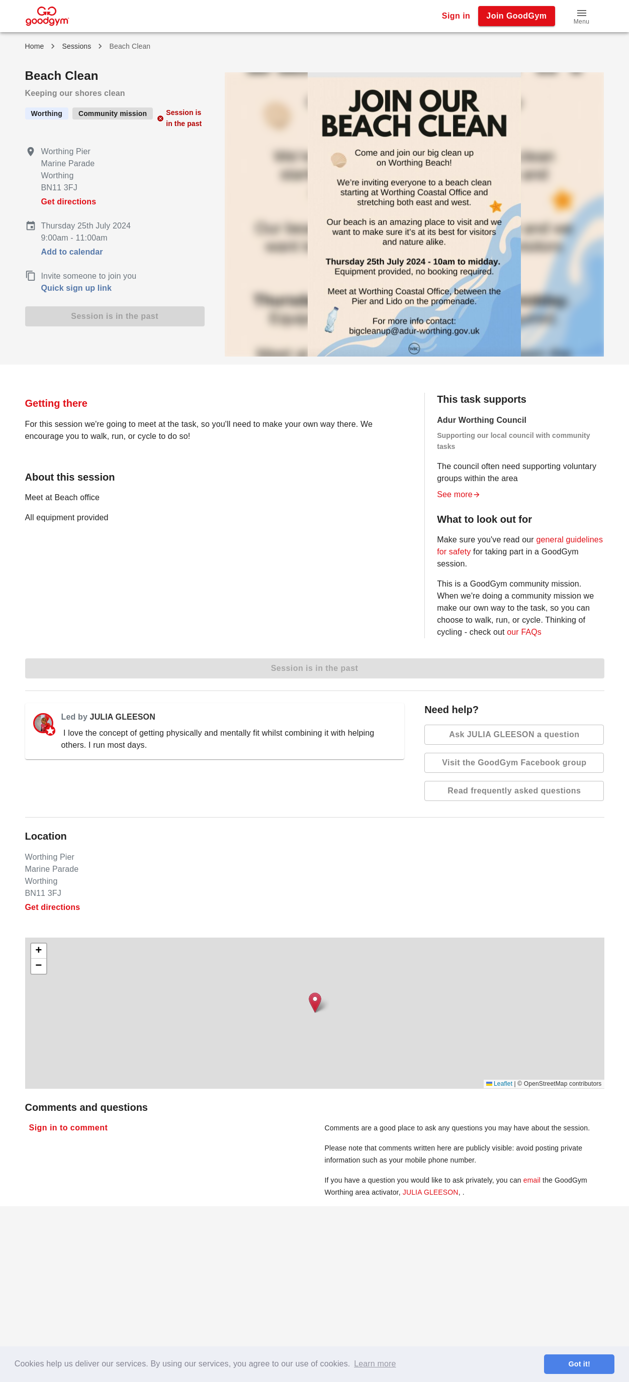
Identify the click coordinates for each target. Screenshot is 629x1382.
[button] (581, 16)
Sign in (456, 16)
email (532, 1180)
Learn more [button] (375, 1363)
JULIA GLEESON (122, 717)
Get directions (69, 201)
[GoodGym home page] (47, 15)
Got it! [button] (579, 1364)
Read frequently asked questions (514, 790)
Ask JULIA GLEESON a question (514, 734)
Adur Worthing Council (481, 420)
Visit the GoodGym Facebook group (514, 762)
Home (34, 46)
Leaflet (499, 1083)
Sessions (76, 46)
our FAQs (524, 632)
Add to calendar (72, 252)
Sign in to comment (68, 1128)
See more (459, 494)
